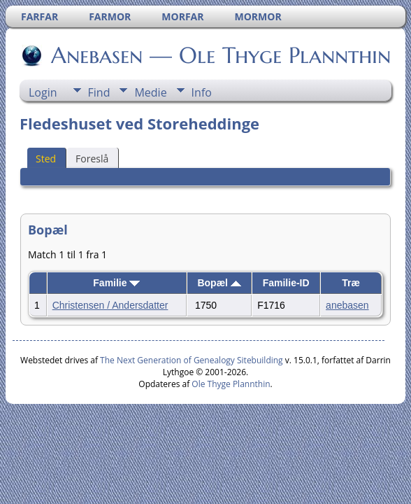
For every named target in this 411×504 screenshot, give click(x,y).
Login (43, 92)
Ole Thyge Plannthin (231, 384)
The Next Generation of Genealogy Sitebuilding (191, 360)
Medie (150, 92)
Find (99, 92)
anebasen (347, 305)
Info (202, 92)
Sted (46, 158)
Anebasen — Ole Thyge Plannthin (220, 55)
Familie (116, 282)
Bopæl (218, 282)
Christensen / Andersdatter (110, 305)
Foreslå (91, 158)
